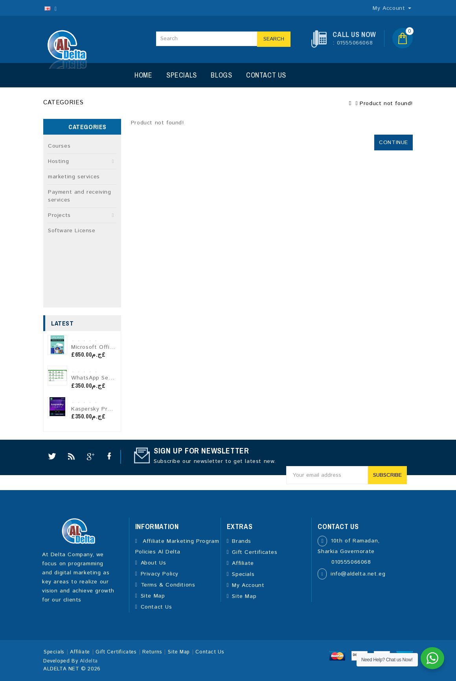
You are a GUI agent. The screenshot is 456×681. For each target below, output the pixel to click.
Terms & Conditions (168, 585)
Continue (393, 142)
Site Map (153, 596)
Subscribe (387, 475)
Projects (59, 215)
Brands (241, 541)
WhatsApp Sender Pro (101, 378)
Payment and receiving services (79, 196)
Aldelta (89, 661)
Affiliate (243, 563)
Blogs (221, 75)
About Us (153, 563)
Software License (72, 231)
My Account (248, 585)
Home (143, 75)
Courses (59, 146)
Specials (181, 75)
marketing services (74, 177)
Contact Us (266, 75)
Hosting (58, 161)
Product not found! (386, 103)
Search (273, 39)
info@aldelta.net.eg (358, 574)
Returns (152, 652)
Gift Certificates (254, 552)
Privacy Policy (159, 574)
